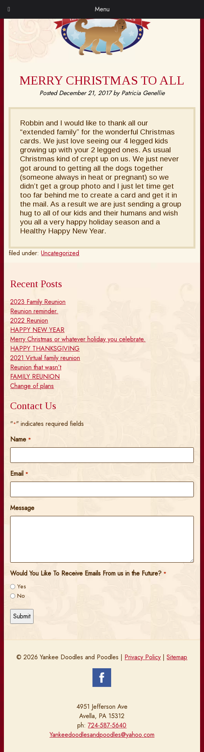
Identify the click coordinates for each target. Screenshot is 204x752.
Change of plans (32, 385)
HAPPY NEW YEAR (37, 329)
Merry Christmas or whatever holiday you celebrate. (77, 339)
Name (20, 439)
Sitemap (177, 657)
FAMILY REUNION (35, 376)
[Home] (102, 53)
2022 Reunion (29, 320)
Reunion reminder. (34, 311)
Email (19, 473)
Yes (21, 586)
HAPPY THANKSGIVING (45, 348)
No (21, 595)
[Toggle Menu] (9, 9)
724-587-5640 (107, 725)
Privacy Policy (142, 657)
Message (22, 507)
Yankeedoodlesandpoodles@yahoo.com (102, 734)
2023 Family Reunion (38, 301)
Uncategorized (60, 253)
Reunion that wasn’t (35, 367)
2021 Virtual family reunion (45, 357)
